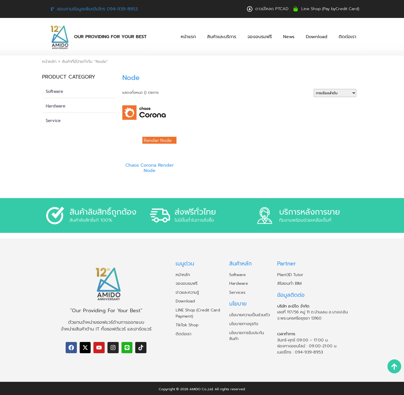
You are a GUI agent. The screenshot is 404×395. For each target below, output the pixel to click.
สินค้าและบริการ (221, 36)
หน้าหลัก (49, 61)
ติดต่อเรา (347, 36)
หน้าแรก (188, 36)
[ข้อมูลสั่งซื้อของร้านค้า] (335, 93)
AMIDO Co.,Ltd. (201, 389)
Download (316, 36)
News (289, 36)
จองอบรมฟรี (259, 36)
